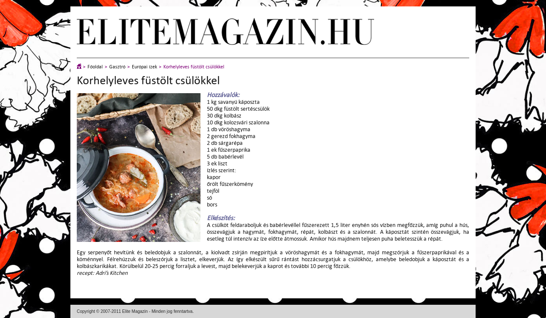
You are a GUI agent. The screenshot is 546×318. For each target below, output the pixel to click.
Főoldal (95, 67)
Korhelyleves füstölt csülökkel (193, 67)
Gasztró (117, 67)
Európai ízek (144, 67)
